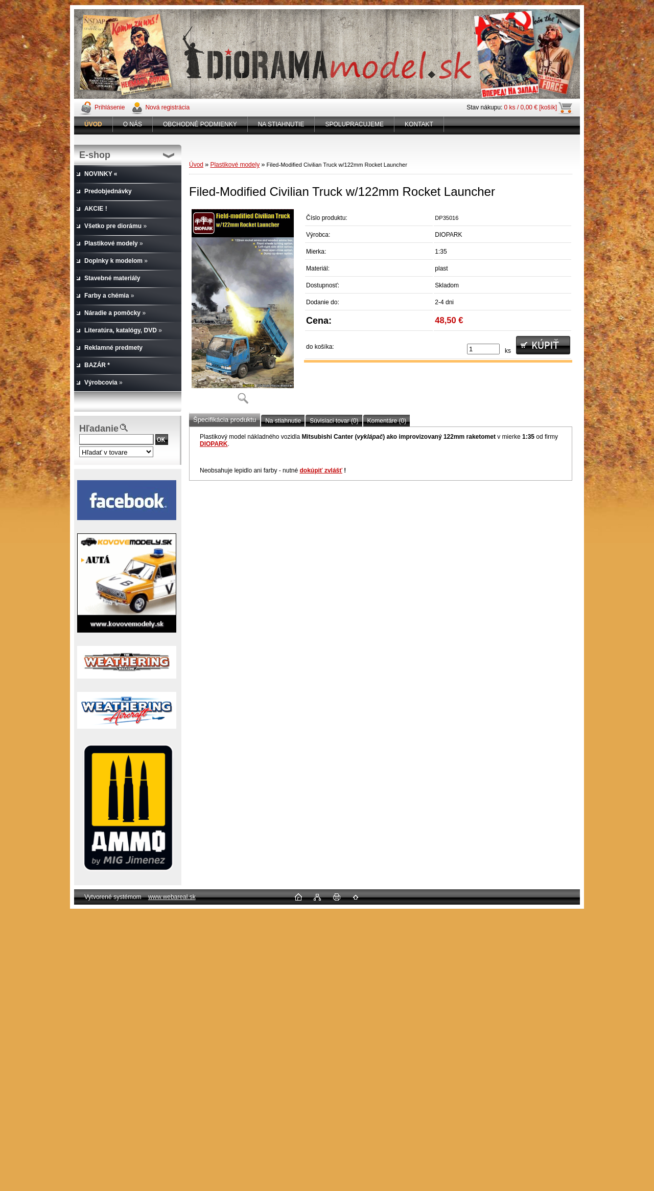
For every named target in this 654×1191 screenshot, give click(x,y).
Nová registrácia (167, 107)
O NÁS (132, 124)
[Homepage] (93, 124)
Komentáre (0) (387, 420)
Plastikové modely (235, 164)
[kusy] (483, 349)
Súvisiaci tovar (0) (334, 420)
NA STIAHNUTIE (281, 124)
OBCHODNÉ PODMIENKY (200, 124)
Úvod (196, 164)
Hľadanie (99, 428)
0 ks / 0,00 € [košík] (530, 107)
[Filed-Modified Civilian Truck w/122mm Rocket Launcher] (243, 309)
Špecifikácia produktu (224, 419)
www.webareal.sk (172, 897)
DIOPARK (213, 443)
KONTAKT (419, 124)
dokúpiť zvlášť (320, 470)
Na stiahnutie (283, 420)
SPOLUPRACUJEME (354, 124)
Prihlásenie (110, 107)
